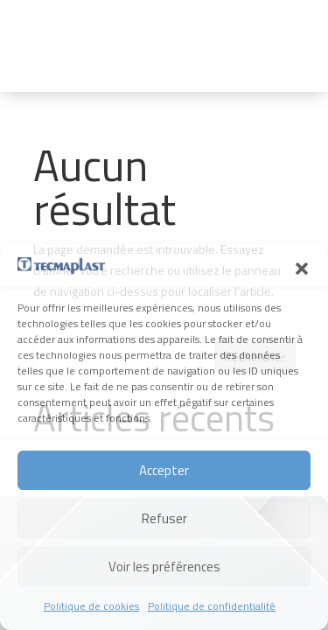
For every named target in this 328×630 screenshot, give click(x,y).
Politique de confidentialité (212, 606)
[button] (302, 268)
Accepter (164, 470)
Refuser (164, 518)
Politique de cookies (91, 606)
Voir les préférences (164, 566)
